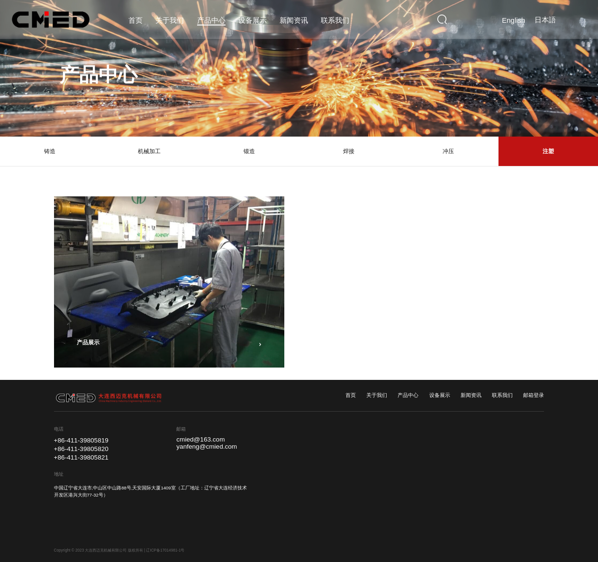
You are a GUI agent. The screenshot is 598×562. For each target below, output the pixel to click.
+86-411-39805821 (81, 457)
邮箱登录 (533, 395)
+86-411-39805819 (81, 440)
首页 (350, 395)
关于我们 (376, 395)
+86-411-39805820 (81, 448)
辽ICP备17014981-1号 (165, 550)
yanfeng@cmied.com (206, 446)
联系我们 (502, 395)
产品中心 (408, 395)
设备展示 (439, 395)
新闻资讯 (471, 395)
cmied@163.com (200, 439)
